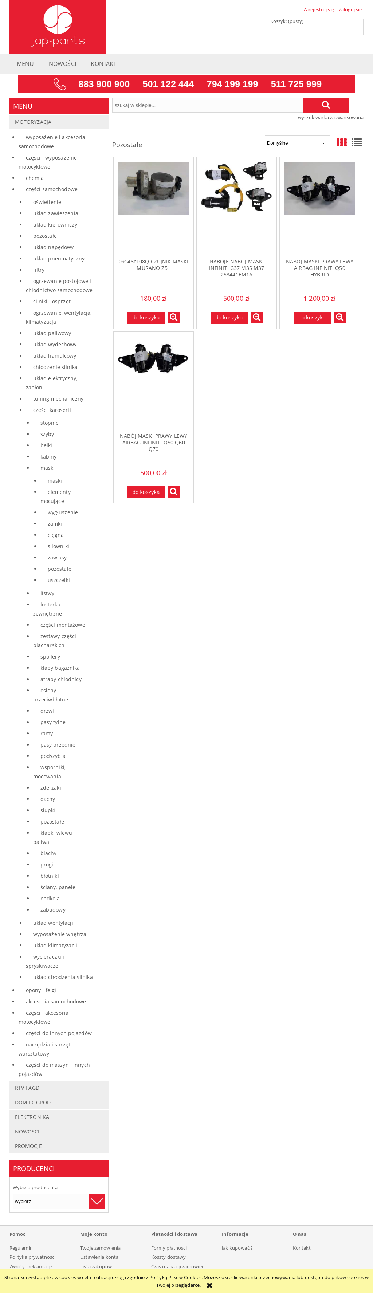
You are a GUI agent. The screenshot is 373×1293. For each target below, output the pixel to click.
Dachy (47, 798)
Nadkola (50, 898)
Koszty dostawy (168, 1257)
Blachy (48, 853)
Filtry (39, 269)
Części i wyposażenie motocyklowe (48, 162)
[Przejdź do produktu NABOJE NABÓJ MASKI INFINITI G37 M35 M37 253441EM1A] (236, 207)
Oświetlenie (47, 202)
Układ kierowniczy (55, 224)
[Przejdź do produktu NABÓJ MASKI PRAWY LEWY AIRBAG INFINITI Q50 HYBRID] (319, 207)
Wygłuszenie (63, 512)
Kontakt (302, 1248)
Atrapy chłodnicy (61, 679)
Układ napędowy (53, 247)
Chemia (35, 177)
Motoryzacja (33, 121)
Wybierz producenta (35, 1187)
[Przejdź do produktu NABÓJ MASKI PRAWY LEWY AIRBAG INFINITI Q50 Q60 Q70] (153, 382)
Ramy (46, 733)
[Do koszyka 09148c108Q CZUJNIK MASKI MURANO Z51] (146, 318)
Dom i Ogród (33, 1102)
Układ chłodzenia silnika (63, 977)
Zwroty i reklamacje (30, 1266)
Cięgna (56, 534)
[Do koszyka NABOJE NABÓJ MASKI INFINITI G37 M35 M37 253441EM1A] (229, 318)
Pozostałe (45, 235)
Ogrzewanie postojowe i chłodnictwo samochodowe (59, 286)
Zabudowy (53, 909)
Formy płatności (169, 1248)
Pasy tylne (53, 722)
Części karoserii (52, 409)
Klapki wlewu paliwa (52, 837)
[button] (174, 317)
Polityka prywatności (32, 1257)
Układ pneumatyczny (59, 258)
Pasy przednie (58, 744)
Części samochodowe (52, 189)
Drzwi (47, 710)
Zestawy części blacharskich (54, 641)
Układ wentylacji (53, 922)
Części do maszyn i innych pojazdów (54, 1069)
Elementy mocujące (55, 496)
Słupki (47, 810)
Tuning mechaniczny (58, 398)
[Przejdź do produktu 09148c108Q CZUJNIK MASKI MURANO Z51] (153, 207)
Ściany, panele (58, 887)
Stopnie (49, 422)
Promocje (28, 1146)
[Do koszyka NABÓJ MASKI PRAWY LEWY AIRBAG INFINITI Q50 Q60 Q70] (146, 492)
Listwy (47, 593)
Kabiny (48, 456)
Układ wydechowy (55, 344)
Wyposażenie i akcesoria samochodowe (52, 142)
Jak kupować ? (237, 1248)
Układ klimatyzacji (55, 945)
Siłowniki (58, 546)
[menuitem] (25, 66)
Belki (46, 445)
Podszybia (53, 755)
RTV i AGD (27, 1087)
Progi (47, 864)
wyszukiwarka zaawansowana (331, 117)
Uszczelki (59, 580)
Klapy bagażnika (60, 667)
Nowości (27, 1131)
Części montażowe (62, 624)
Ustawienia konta (99, 1257)
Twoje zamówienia (100, 1248)
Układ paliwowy (52, 333)
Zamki (55, 523)
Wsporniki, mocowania (49, 772)
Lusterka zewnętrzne (47, 609)
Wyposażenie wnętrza (59, 934)
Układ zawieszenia (55, 213)
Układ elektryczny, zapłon (51, 383)
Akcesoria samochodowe (56, 1001)
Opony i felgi (41, 990)
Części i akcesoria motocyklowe (43, 1017)
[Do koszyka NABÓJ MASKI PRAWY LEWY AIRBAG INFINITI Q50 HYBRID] (312, 318)
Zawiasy (57, 557)
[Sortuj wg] (297, 142)
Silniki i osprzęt (52, 301)
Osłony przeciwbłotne (50, 695)
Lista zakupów (96, 1266)
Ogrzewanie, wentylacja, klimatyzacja (59, 317)
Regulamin (21, 1248)
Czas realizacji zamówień (178, 1266)
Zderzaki (50, 787)
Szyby (47, 434)
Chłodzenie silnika (55, 366)
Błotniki (49, 875)
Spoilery (50, 656)
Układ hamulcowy (54, 355)
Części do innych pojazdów (59, 1033)
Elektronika (32, 1116)
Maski (47, 467)
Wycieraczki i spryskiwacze (45, 961)
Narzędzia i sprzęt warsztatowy (44, 1049)
